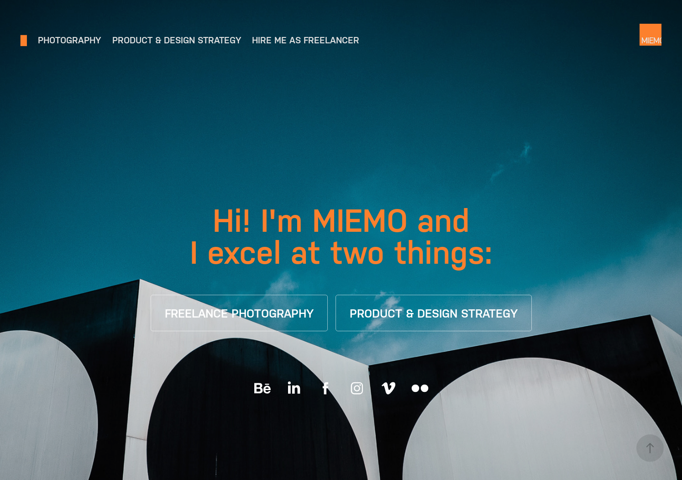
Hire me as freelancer (305, 40)
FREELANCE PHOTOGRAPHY (239, 313)
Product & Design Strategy (176, 40)
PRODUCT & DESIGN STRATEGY (434, 313)
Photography (69, 40)
